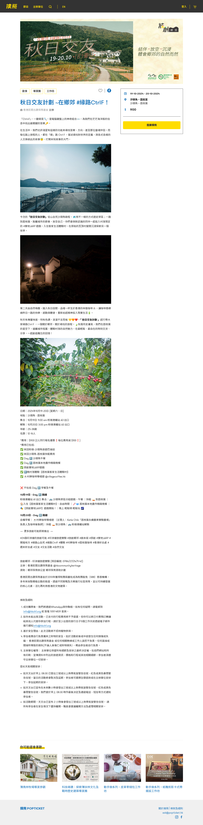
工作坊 (50, 91)
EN (63, 6)
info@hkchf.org (32, 611)
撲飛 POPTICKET (32, 808)
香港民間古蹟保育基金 (35, 109)
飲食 (24, 91)
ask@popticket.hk (172, 812)
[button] (109, 90)
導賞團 (37, 91)
